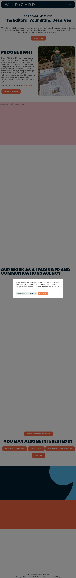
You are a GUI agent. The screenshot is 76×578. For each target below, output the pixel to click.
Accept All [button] (42, 293)
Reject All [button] (33, 293)
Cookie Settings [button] (22, 293)
